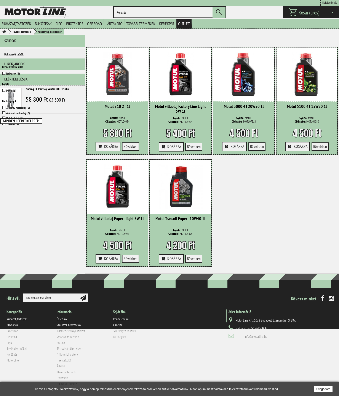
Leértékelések (15, 152)
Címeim (117, 325)
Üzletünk (61, 319)
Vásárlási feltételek (67, 336)
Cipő (59, 24)
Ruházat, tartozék (16, 24)
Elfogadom (323, 389)
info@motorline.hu (255, 336)
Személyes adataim (124, 330)
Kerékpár (166, 24)
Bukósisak (43, 24)
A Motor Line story (67, 354)
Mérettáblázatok (65, 372)
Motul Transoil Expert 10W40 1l (180, 218)
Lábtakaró (114, 24)
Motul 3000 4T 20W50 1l (244, 106)
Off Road (94, 24)
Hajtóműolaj (14, 118)
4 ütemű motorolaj (18, 113)
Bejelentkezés (329, 2)
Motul (11, 91)
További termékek (140, 24)
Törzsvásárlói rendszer (69, 348)
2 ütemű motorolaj (18, 108)
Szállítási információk (68, 325)
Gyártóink (61, 377)
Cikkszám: (110, 121)
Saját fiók (119, 311)
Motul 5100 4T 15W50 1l (307, 106)
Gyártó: (114, 118)
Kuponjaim (119, 336)
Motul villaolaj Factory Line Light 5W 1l (180, 109)
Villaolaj (12, 124)
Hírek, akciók (14, 139)
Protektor (74, 24)
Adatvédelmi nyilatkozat (70, 330)
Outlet (184, 24)
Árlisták (60, 366)
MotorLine (12, 360)
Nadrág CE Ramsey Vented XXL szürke (47, 162)
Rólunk (60, 342)
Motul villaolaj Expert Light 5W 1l (117, 218)
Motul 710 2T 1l (117, 106)
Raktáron (13, 74)
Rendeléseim (120, 319)
